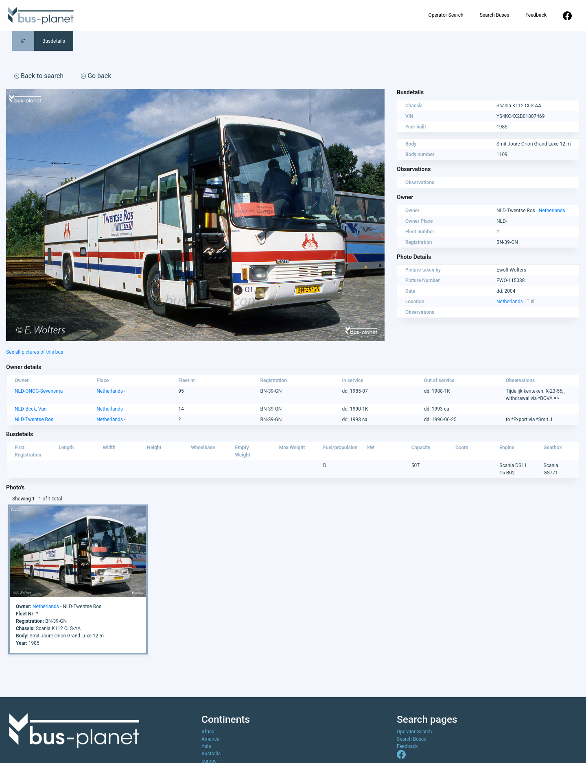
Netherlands (552, 210)
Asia (206, 746)
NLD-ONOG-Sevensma (39, 391)
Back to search (38, 76)
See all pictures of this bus (34, 352)
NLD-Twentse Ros (34, 419)
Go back (96, 76)
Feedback (536, 15)
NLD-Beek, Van (30, 409)
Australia (211, 753)
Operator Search (445, 15)
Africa (207, 732)
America (210, 739)
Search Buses (494, 15)
